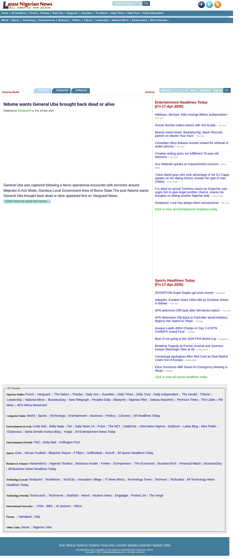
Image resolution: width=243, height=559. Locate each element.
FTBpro (79, 453)
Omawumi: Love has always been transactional (186, 202)
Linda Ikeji (39, 426)
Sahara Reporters (162, 399)
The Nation (101, 13)
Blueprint (120, 399)
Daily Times (117, 13)
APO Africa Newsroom (32, 405)
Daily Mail (49, 442)
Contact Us (82, 545)
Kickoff (109, 453)
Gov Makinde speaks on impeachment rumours (186, 164)
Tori (69, 426)
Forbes (106, 463)
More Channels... (159, 20)
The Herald (189, 394)
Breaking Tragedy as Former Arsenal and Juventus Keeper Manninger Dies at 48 (189, 347)
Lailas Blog (190, 426)
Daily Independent (153, 13)
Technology (28, 20)
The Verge (156, 495)
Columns (124, 415)
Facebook (157, 545)
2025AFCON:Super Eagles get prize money (184, 292)
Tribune (88, 20)
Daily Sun (58, 13)
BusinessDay (139, 20)
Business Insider (87, 463)
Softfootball (94, 453)
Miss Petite (208, 426)
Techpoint (35, 479)
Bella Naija (56, 426)
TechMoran (52, 479)
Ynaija (68, 431)
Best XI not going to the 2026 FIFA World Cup (185, 338)
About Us (70, 545)
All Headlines (18, 13)
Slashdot (72, 495)
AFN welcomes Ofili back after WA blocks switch (187, 310)
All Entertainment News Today (95, 431)
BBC (50, 506)
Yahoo (77, 506)
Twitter (167, 545)
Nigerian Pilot (138, 399)
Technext (161, 479)
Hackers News (102, 495)
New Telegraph (79, 399)
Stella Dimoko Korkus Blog (43, 431)
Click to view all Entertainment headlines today (186, 209)
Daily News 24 (84, 426)
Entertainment (47, 20)
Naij (37, 516)
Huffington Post (69, 442)
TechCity (69, 479)
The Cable (208, 399)
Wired (85, 495)
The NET (114, 426)
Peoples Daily (101, 399)
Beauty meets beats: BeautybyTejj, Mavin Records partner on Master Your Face (188, 134)
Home (5, 13)
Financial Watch (190, 463)
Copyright (121, 545)
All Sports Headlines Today (135, 453)
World (5, 20)
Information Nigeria (152, 426)
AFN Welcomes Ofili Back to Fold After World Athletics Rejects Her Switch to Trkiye (191, 319)
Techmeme (55, 495)
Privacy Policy (108, 545)
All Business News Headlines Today (32, 469)
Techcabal (177, 479)
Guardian (87, 13)
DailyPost (130, 426)
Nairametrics (38, 463)
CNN (40, 506)
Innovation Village (90, 479)
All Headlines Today (147, 415)
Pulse (101, 426)
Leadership (102, 20)
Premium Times (187, 399)
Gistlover (174, 426)
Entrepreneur (122, 463)
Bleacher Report (60, 453)
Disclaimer (95, 545)
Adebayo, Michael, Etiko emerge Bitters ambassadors (191, 114)
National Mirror (120, 20)
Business (63, 20)
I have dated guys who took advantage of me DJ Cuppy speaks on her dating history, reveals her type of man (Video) (192, 178)
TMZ (37, 442)
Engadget (121, 495)
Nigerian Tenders (61, 463)
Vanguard (72, 13)
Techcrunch (37, 495)
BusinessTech (167, 463)
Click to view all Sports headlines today (181, 377)
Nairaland (25, 516)
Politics (76, 20)
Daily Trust (133, 13)
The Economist (144, 463)
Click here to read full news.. (26, 201)
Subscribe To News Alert (139, 545)
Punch (33, 13)
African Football (34, 453)
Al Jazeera (63, 506)
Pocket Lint (138, 495)
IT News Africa (114, 479)
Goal (18, 453)
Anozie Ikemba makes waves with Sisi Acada (185, 125)
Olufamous (14, 431)
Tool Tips (43, 90)
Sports (15, 20)
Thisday (44, 13)
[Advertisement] (114, 54)
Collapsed (81, 90)
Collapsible (62, 90)
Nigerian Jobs (42, 527)
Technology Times (139, 479)
